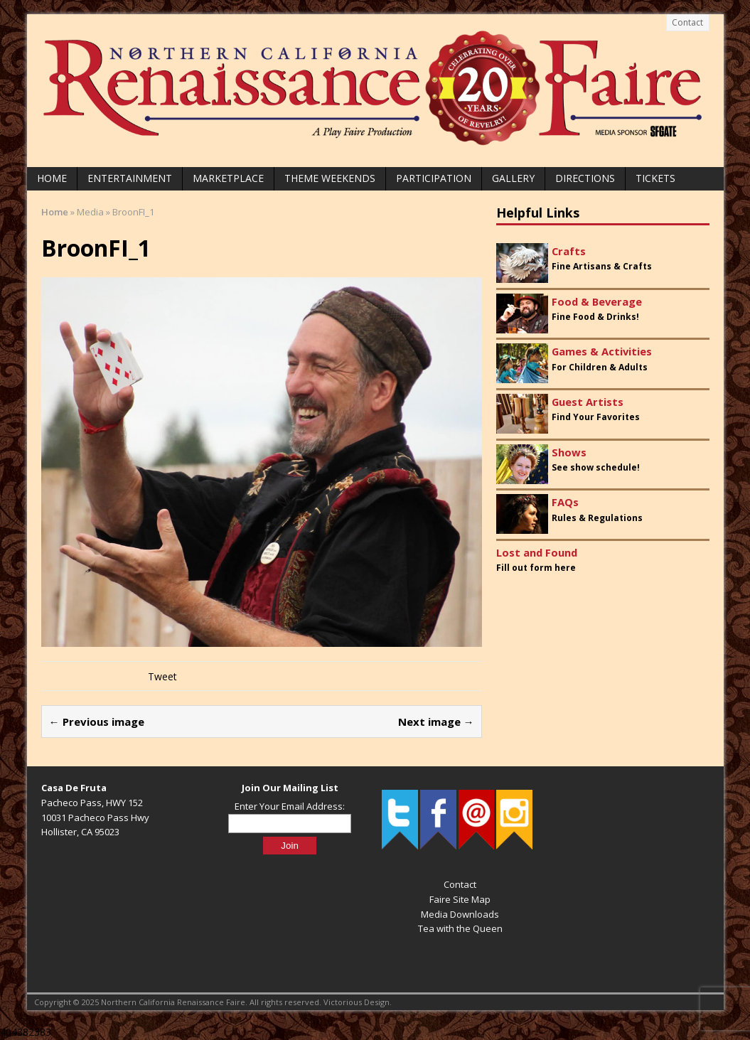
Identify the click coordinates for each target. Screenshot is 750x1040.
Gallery (513, 178)
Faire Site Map (460, 899)
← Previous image (96, 721)
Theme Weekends (329, 178)
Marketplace (228, 178)
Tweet (162, 676)
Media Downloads (460, 914)
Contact (687, 22)
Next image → (436, 721)
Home (52, 178)
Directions (585, 178)
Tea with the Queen (460, 928)
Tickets (655, 178)
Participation (433, 178)
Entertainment (129, 178)
